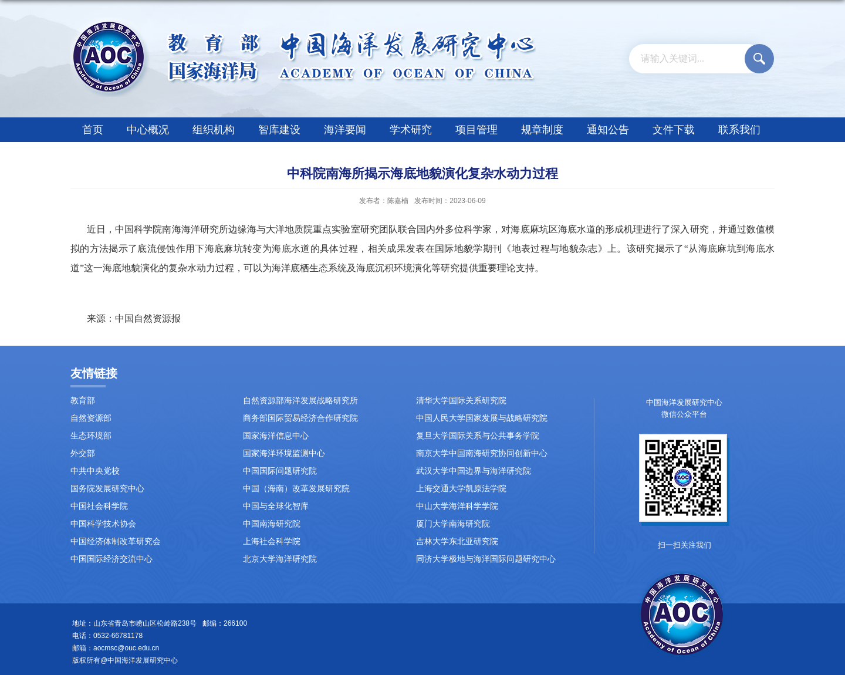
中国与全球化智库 (276, 506)
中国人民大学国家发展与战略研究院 (481, 418)
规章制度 (542, 130)
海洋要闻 (345, 130)
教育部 (82, 400)
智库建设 (279, 130)
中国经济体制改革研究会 (115, 541)
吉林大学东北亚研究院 (457, 541)
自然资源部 (90, 418)
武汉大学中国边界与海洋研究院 (473, 471)
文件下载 (674, 130)
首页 (92, 130)
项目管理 (476, 130)
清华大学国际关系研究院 (461, 400)
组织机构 (213, 130)
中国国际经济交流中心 (111, 559)
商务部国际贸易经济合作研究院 (300, 418)
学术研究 (411, 130)
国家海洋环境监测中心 (284, 453)
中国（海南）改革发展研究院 (296, 488)
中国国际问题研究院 (280, 471)
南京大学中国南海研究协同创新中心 (481, 453)
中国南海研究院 (271, 523)
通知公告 (608, 130)
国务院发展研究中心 (107, 488)
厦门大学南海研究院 (453, 523)
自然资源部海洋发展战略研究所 (300, 400)
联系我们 (739, 130)
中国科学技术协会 (103, 523)
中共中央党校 (95, 471)
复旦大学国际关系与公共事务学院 (477, 435)
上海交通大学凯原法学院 (461, 488)
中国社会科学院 (99, 506)
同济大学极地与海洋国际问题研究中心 (486, 559)
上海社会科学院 (271, 541)
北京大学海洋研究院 (280, 559)
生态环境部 (90, 435)
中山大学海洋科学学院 (457, 506)
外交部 (82, 453)
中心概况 (148, 130)
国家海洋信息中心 (276, 435)
